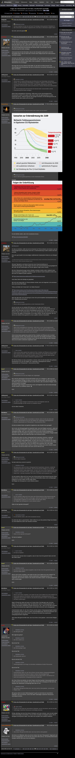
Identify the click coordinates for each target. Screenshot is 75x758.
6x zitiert (51, 622)
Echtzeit (17, 2)
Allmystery (7, 2)
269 (38, 16)
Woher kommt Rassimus (67, 58)
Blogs (30, 2)
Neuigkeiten (57, 2)
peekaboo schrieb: (19, 79)
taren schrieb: (18, 350)
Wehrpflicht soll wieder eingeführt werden (67, 54)
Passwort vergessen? (67, 23)
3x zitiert (51, 101)
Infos (53, 13)
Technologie (47, 5)
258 (28, 16)
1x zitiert (51, 72)
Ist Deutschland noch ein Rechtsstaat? (67, 43)
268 (35, 16)
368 (47, 16)
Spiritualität (31, 5)
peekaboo (4, 37)
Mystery (19, 5)
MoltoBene (4, 412)
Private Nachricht (5, 52)
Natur (57, 5)
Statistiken (41, 2)
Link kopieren (5, 24)
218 (26, 16)
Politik (15, 5)
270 (40, 16)
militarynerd (4, 74)
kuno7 (3, 369)
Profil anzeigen (5, 50)
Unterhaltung (69, 5)
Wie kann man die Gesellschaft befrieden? (67, 38)
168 (23, 16)
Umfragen (62, 5)
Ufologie (53, 5)
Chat (47, 2)
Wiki (52, 2)
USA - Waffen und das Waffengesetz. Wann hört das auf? (67, 64)
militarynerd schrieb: (19, 24)
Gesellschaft (31, 10)
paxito (3, 625)
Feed (44, 10)
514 (51, 16)
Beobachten (33, 13)
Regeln (15, 753)
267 (33, 16)
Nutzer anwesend (67, 9)
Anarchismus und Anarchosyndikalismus (67, 49)
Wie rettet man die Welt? (67, 33)
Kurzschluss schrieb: (19, 515)
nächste (54, 16)
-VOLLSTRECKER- (5, 725)
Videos (35, 2)
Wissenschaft (10, 5)
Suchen (48, 13)
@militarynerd (15, 39)
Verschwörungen (39, 5)
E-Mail (47, 10)
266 (30, 16)
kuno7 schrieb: (18, 400)
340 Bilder (17, 13)
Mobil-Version (21, 753)
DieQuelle (3, 19)
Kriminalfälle (25, 5)
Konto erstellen (67, 25)
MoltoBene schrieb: (19, 465)
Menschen (3, 5)
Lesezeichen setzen (6, 26)
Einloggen (67, 20)
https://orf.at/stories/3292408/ (21, 237)
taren (2, 321)
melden (55, 34)
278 (42, 16)
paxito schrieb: (18, 706)
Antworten (41, 13)
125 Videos (25, 13)
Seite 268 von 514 (6, 16)
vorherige (17, 16)
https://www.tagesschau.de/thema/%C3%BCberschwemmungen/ (29, 276)
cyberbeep (4, 510)
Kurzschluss (4, 104)
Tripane (3, 702)
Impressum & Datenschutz (7, 753)
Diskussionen (24, 2)
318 (45, 16)
